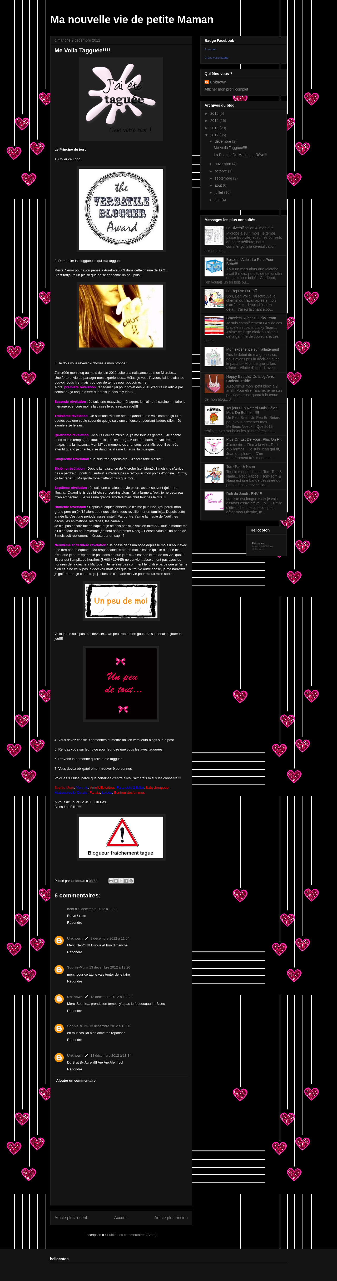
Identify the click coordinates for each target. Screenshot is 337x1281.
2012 (215, 135)
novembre (223, 164)
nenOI (72, 909)
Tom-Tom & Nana (240, 466)
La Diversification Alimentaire (250, 228)
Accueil (120, 1217)
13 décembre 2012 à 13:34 (111, 1055)
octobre (221, 171)
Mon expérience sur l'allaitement (252, 349)
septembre (224, 178)
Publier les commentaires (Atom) (132, 1235)
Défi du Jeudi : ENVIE (244, 493)
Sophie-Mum (77, 967)
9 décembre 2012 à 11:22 (97, 909)
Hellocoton (258, 549)
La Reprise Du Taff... (243, 291)
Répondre (74, 923)
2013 (215, 128)
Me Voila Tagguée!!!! (230, 148)
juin (218, 200)
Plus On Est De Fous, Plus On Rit (253, 439)
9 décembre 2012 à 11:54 (110, 938)
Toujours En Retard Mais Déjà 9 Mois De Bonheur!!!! (252, 410)
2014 (215, 120)
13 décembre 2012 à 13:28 (111, 997)
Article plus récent (70, 1217)
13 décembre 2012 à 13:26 (109, 967)
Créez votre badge (217, 57)
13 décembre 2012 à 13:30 (109, 1026)
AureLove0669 (260, 546)
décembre (223, 141)
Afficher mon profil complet (226, 89)
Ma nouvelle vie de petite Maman (132, 19)
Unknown (75, 938)
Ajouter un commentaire (76, 1081)
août (219, 185)
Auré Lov (210, 49)
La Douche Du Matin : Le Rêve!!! (240, 155)
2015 (215, 113)
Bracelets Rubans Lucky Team (251, 318)
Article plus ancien (171, 1217)
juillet (219, 192)
